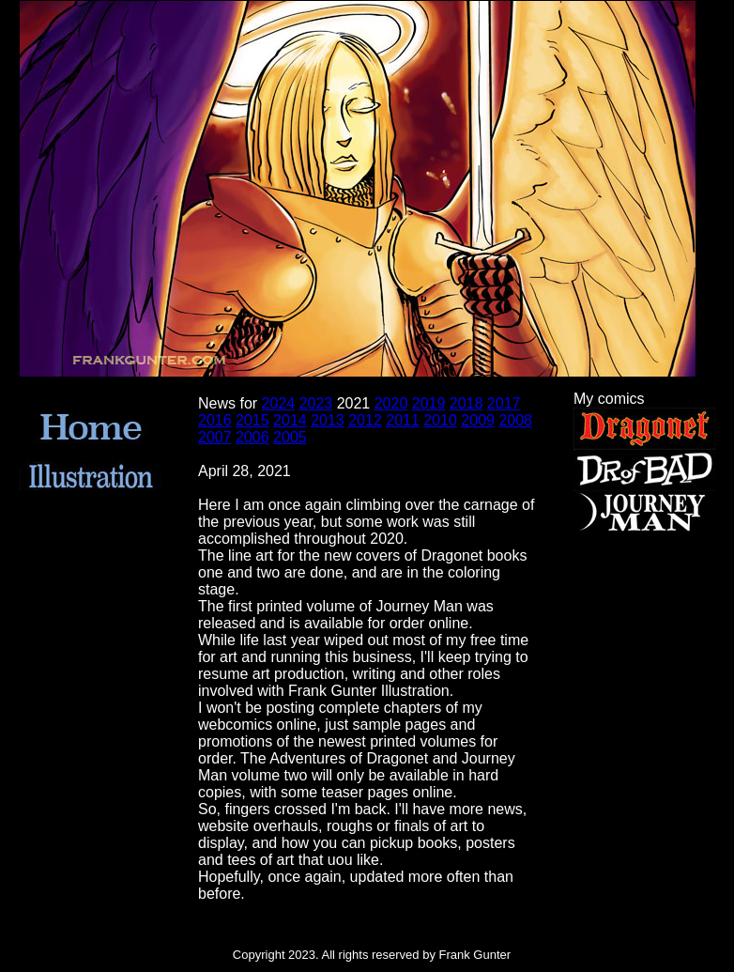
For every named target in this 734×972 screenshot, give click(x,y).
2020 (391, 403)
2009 (478, 420)
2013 (327, 420)
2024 (279, 403)
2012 (365, 420)
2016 (215, 420)
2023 (316, 403)
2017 (504, 403)
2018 (466, 403)
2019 (429, 403)
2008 (515, 420)
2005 (290, 437)
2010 (440, 420)
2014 (290, 420)
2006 (252, 437)
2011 (403, 420)
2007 (215, 437)
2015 (252, 420)
